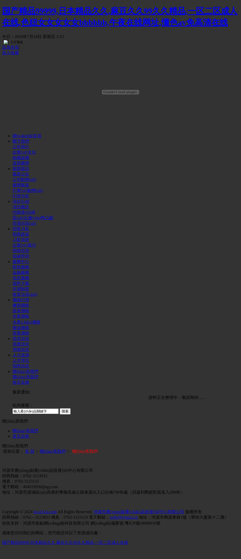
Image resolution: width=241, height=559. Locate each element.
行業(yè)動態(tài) (28, 190)
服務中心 (21, 261)
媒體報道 (21, 185)
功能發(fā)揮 (24, 212)
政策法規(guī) (25, 294)
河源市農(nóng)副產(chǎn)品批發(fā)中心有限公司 (139, 512)
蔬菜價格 (21, 311)
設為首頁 (10, 47)
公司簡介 (21, 147)
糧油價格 (21, 327)
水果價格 (21, 316)
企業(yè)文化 (24, 152)
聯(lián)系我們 (25, 371)
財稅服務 (21, 267)
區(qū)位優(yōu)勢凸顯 (33, 218)
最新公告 (21, 174)
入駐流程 (21, 239)
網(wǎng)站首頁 (27, 136)
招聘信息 (21, 366)
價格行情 (21, 300)
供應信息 (21, 344)
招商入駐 (21, 229)
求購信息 (21, 349)
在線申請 (21, 256)
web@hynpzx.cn (124, 517)
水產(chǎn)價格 (26, 322)
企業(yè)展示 (24, 245)
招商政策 (21, 234)
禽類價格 (21, 305)
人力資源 (21, 355)
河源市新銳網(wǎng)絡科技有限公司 (56, 523)
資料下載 (21, 283)
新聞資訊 (21, 168)
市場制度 (21, 289)
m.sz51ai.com (45, 512)
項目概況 (21, 207)
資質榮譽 (21, 163)
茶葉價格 (21, 333)
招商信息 (21, 250)
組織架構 (21, 157)
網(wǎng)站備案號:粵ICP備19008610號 (125, 523)
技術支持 (10, 523)
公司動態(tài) (24, 179)
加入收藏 (10, 53)
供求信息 (21, 338)
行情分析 (21, 196)
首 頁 (29, 451)
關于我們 (21, 141)
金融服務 (21, 272)
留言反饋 (21, 382)
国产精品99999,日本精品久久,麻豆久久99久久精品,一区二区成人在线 (65, 542)
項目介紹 (21, 201)
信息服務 (21, 278)
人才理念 (21, 360)
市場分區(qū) (24, 223)
